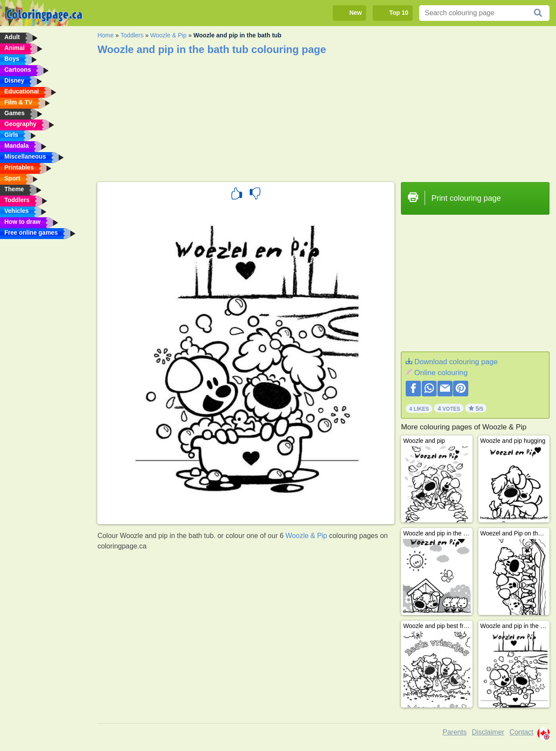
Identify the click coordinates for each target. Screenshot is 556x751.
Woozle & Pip (168, 35)
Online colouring (441, 373)
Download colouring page (456, 362)
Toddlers (131, 35)
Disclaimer (488, 732)
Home (105, 35)
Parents (455, 732)
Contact (521, 732)
